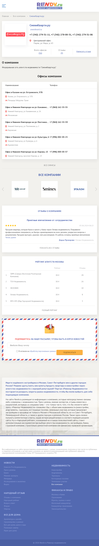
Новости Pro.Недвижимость (15, 467)
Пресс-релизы (9, 470)
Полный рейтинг (49, 310)
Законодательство (59, 509)
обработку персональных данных (43, 351)
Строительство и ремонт (13, 522)
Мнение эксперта (11, 476)
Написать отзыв (83, 51)
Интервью (8, 478)
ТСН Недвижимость (18, 281)
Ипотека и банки (58, 494)
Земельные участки (59, 481)
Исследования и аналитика (14, 481)
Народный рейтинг (11, 500)
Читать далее (10, 237)
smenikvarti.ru (36, 29)
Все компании (57, 484)
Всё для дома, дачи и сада (15, 525)
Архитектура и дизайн (13, 519)
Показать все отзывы (49, 248)
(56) (40, 53)
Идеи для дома (10, 530)
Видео (6, 484)
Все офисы (49, 165)
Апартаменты (57, 473)
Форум (7, 506)
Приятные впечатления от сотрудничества (49, 220)
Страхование (57, 497)
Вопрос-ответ (9, 503)
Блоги (6, 473)
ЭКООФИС (14, 288)
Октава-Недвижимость (85, 240)
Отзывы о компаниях (12, 497)
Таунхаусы (56, 476)
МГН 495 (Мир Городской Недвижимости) (27, 301)
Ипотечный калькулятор (61, 503)
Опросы (7, 509)
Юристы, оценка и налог (61, 500)
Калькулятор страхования (62, 506)
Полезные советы (11, 528)
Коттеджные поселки (60, 478)
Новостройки (57, 470)
